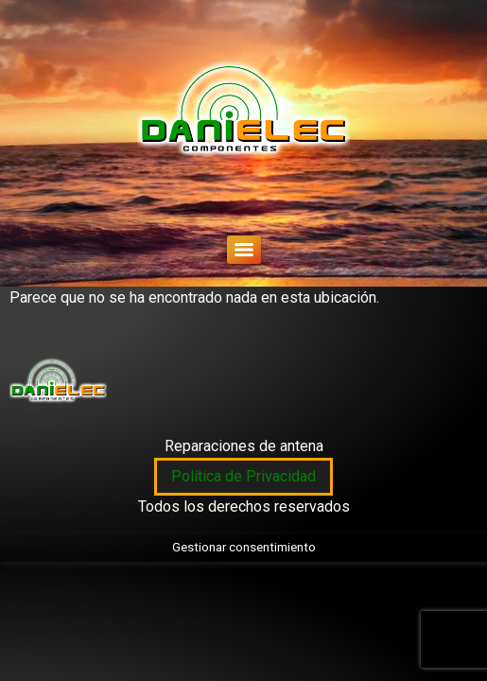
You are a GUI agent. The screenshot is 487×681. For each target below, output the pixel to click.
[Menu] (244, 250)
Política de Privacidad (243, 476)
